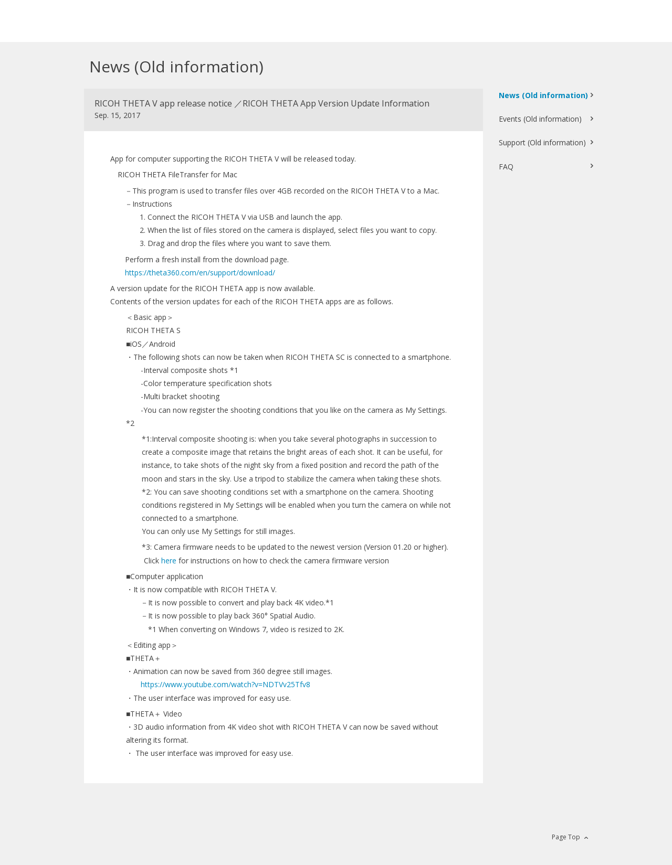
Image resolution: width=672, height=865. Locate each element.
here (168, 560)
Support (542, 142)
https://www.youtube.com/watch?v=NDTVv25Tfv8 (225, 684)
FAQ (506, 167)
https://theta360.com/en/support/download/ (200, 272)
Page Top (566, 836)
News (543, 95)
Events (540, 118)
